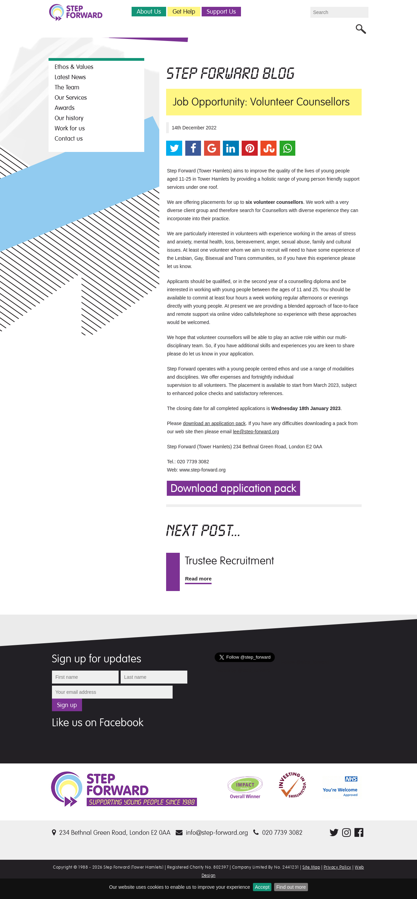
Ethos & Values (74, 67)
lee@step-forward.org (256, 431)
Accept (262, 887)
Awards (65, 108)
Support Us (221, 11)
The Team (67, 87)
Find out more (291, 887)
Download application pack (233, 488)
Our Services (71, 97)
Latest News (70, 77)
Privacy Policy (337, 867)
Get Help (184, 11)
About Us (149, 11)
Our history (69, 118)
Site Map (311, 867)
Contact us (69, 138)
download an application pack (214, 423)
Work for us (70, 128)
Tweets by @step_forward (242, 670)
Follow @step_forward (305, 662)
